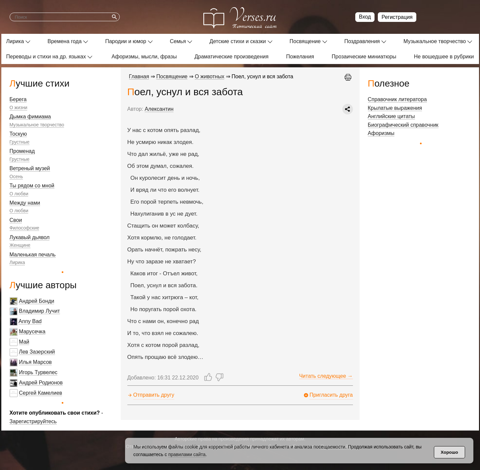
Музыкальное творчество (434, 41)
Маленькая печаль (33, 254)
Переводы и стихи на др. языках (46, 56)
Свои (16, 220)
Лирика (15, 41)
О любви (19, 193)
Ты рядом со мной (32, 185)
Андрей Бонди (36, 301)
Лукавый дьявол (30, 237)
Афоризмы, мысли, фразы (144, 56)
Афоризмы (381, 133)
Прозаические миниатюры (364, 56)
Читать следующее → (326, 376)
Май (24, 342)
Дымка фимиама (30, 116)
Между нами (25, 203)
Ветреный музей (30, 168)
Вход (365, 17)
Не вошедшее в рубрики (444, 56)
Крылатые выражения (395, 108)
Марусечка (32, 331)
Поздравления (362, 41)
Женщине (20, 245)
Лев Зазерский (37, 352)
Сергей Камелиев (40, 393)
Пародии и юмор (125, 41)
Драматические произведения (231, 56)
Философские (24, 228)
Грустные (20, 142)
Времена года (64, 41)
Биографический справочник (403, 125)
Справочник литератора (397, 99)
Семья (178, 41)
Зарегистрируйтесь (33, 421)
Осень (16, 176)
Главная (139, 76)
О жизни (19, 107)
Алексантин (159, 109)
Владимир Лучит (39, 311)
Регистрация (397, 17)
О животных (209, 76)
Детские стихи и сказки (238, 41)
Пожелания (300, 56)
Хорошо (449, 452)
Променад (22, 151)
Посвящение (305, 41)
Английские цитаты (391, 116)
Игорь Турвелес (38, 372)
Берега (18, 99)
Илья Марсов (35, 362)
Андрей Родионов (41, 382)
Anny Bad (30, 321)
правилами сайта (186, 454)
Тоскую (18, 134)
